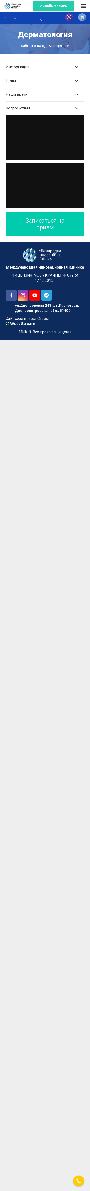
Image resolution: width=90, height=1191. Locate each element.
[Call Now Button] (78, 1181)
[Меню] (83, 6)
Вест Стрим (38, 318)
